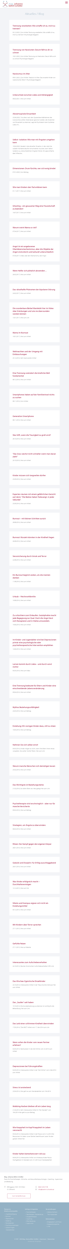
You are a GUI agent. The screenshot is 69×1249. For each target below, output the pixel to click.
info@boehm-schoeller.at (46, 1189)
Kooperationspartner (53, 1224)
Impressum (43, 1239)
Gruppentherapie (31, 1216)
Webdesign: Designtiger (34, 1241)
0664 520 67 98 (43, 1187)
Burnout (8, 1216)
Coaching (29, 1219)
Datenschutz (51, 1239)
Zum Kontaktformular (19, 1196)
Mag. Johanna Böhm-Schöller (12, 4)
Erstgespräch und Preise (54, 1222)
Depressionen (10, 1218)
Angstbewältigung (11, 1214)
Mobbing (8, 1221)
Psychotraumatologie (12, 1225)
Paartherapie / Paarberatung (34, 1214)
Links (48, 1226)
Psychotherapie (31, 1212)
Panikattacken (10, 1223)
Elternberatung (30, 1221)
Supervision (30, 1223)
